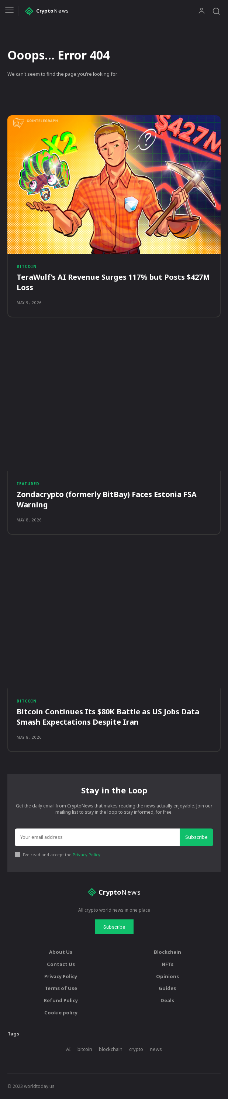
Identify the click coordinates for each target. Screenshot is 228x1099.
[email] (97, 837)
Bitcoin (27, 266)
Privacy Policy (86, 854)
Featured (28, 484)
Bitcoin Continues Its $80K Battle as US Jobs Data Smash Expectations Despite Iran (108, 717)
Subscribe (196, 837)
